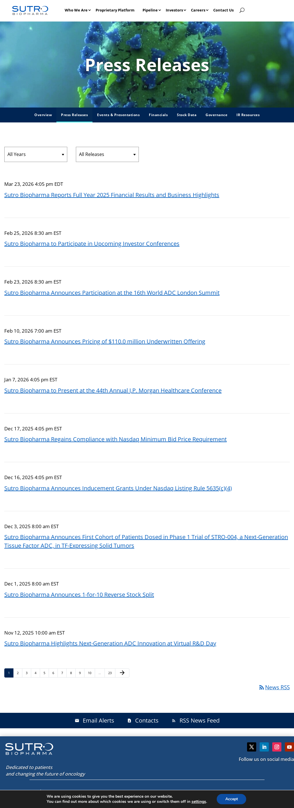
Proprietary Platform (115, 10)
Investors (174, 10)
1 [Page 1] (10, 672)
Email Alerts (94, 720)
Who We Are (76, 10)
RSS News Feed (195, 720)
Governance (216, 114)
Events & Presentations (118, 114)
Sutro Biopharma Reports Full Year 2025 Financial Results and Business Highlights (111, 195)
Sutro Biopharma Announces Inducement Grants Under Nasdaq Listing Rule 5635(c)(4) (118, 488)
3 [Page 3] (28, 672)
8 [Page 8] (73, 672)
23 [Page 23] (111, 672)
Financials (158, 114)
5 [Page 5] (46, 672)
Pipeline (150, 10)
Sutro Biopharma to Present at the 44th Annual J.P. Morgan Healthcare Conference (113, 390)
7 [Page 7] (64, 672)
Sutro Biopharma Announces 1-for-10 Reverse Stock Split (79, 594)
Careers (198, 10)
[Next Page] (122, 673)
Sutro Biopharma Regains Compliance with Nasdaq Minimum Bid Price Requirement (115, 439)
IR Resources (248, 114)
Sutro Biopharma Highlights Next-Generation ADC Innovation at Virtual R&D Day (110, 643)
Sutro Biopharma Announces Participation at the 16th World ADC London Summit (112, 292)
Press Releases (74, 114)
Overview (43, 114)
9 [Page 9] (81, 672)
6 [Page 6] (55, 672)
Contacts (143, 720)
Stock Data (186, 114)
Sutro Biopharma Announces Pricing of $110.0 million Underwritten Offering (104, 341)
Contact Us (223, 10)
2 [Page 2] (19, 672)
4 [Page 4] (37, 672)
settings (198, 801)
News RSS (274, 687)
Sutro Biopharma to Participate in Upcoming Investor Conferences (91, 243)
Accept (231, 799)
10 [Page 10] (91, 672)
